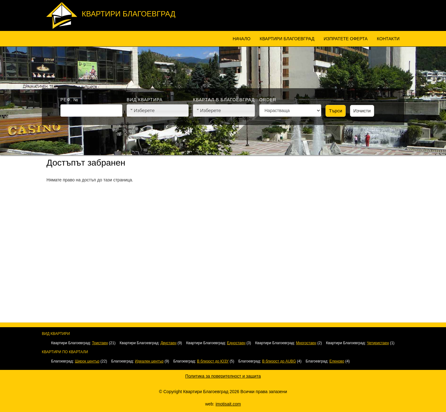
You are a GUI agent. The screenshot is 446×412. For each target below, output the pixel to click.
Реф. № (69, 99)
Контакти (388, 38)
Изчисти (362, 110)
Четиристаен (378, 343)
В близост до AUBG (279, 361)
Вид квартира (145, 99)
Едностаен (236, 343)
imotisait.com (228, 403)
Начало (241, 38)
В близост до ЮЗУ (213, 361)
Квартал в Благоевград (224, 99)
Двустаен (168, 343)
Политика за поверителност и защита (223, 376)
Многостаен (306, 343)
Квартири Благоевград (128, 14)
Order (268, 99)
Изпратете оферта (346, 38)
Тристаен (100, 343)
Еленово (336, 361)
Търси (335, 110)
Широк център (87, 361)
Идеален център (149, 361)
